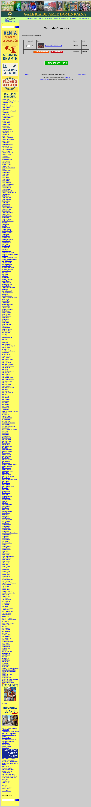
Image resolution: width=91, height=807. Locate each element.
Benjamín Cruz (6, 157)
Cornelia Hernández (7, 207)
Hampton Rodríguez (7, 309)
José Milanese (6, 367)
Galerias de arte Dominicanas (10, 668)
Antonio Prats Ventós (8, 139)
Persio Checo (5, 538)
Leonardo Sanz (6, 416)
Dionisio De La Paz (7, 231)
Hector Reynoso (6, 316)
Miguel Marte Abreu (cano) (9, 479)
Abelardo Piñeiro (6, 99)
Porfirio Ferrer (6, 548)
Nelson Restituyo (7, 499)
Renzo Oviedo (6, 581)
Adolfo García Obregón (8, 106)
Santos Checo (6, 603)
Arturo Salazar (6, 151)
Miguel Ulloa (5, 489)
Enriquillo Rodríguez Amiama (10, 254)
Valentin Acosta (6, 634)
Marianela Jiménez (7, 451)
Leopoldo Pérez (6, 419)
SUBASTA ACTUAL (32, 18)
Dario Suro (5, 222)
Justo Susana (5, 407)
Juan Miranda (5, 397)
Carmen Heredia (6, 187)
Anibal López (5, 136)
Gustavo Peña (6, 306)
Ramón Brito (5, 569)
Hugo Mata (5, 326)
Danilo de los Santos (7, 221)
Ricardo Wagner (6, 584)
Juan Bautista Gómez (8, 387)
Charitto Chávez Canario (9, 192)
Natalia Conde (6, 498)
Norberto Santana (7, 504)
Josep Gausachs (6, 356)
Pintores (4, 544)
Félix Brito (5, 272)
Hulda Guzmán (6, 327)
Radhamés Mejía (6, 549)
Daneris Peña (5, 217)
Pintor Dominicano (7, 543)
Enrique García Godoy (8, 252)
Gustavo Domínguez (7, 304)
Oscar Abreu (5, 514)
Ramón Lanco (6, 571)
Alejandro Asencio (7, 121)
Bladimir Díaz (5, 166)
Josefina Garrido (6, 386)
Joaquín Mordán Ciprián (8, 346)
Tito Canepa (5, 621)
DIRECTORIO (86, 18)
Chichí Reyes (5, 195)
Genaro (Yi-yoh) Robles (8, 287)
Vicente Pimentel (6, 638)
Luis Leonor (5, 427)
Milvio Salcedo (6, 491)
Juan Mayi (4, 394)
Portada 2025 (5, 782)
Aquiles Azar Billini (7, 144)
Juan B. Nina (5, 391)
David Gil (4, 226)
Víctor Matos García (7, 641)
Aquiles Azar (5, 142)
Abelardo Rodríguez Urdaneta (10, 101)
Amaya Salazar (6, 127)
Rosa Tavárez (5, 594)
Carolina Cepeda (6, 189)
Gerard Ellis (5, 294)
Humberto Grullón (7, 329)
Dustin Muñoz (6, 236)
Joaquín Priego (6, 347)
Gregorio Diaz (6, 301)
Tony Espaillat (6, 629)
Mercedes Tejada (6, 474)
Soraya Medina (6, 609)
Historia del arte (6, 677)
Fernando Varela (6, 271)
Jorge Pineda (5, 352)
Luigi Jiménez (6, 424)
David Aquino (5, 224)
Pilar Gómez (5, 541)
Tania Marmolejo (6, 614)
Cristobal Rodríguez (7, 212)
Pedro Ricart (5, 536)
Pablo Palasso (6, 518)
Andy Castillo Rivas (7, 131)
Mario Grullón (5, 458)
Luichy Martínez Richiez (8, 422)
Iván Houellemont (7, 337)
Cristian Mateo (6, 210)
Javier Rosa (5, 342)
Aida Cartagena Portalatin (9, 111)
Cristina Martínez (6, 209)
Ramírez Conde (6, 566)
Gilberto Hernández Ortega (9, 297)
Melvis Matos (5, 473)
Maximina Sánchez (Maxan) (9, 464)
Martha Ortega (6, 461)
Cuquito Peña (5, 214)
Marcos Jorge (5, 444)
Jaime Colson (5, 341)
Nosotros (49, 18)
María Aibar (5, 448)
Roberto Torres (6, 588)
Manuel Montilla (6, 439)
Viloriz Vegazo (6, 644)
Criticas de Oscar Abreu (8, 774)
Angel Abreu (5, 132)
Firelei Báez (5, 779)
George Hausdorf (7, 291)
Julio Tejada (5, 406)
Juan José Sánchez (7, 392)
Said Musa (5, 598)
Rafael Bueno (5, 554)
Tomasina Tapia (6, 624)
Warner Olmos (6, 653)
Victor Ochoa (5, 643)
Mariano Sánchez (7, 454)
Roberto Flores (6, 589)
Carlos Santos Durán (8, 184)
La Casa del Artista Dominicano (7, 675)
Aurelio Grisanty (6, 154)
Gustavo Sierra (6, 307)
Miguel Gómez (6, 478)
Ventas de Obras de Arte (8, 669)
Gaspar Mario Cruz (7, 284)
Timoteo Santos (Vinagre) (9, 619)
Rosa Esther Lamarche (8, 593)
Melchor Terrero (6, 469)
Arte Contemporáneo (8, 741)
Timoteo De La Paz (7, 618)
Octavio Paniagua (7, 511)
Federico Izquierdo (7, 264)
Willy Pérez (5, 656)
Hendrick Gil (5, 319)
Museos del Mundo (7, 680)
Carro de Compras (7, 787)
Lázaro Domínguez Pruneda (10, 411)
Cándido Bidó (5, 172)
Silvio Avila (5, 606)
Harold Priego (6, 311)
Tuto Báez (4, 633)
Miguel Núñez (5, 481)
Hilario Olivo (5, 322)
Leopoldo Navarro (7, 417)
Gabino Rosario (6, 282)
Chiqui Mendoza (6, 197)
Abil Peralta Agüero (7, 102)
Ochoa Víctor (5, 509)
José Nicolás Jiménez (8, 371)
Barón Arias (5, 156)
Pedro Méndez (6, 528)
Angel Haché (5, 134)
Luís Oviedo (5, 432)
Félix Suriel (5, 276)
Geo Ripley (5, 289)
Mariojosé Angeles (7, 459)
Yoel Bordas (5, 661)
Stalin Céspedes (6, 613)
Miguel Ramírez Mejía (8, 486)
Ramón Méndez (6, 573)
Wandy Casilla (6, 744)
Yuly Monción (5, 664)
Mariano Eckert (6, 453)
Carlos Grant (5, 177)
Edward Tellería (6, 241)
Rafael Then (5, 564)
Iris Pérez (4, 334)
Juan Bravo (5, 389)
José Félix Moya (6, 362)
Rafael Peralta (6, 563)
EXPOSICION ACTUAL (65, 18)
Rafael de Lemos (6, 558)
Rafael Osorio (5, 561)
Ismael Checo (5, 336)
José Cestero (5, 361)
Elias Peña (5, 244)
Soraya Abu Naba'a (7, 608)
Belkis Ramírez (6, 161)
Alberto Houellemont (7, 116)
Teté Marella (5, 616)
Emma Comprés (6, 251)
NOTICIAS (4, 703)
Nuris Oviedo (5, 508)
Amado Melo (5, 126)
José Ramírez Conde (7, 377)
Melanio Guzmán (6, 468)
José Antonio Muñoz (7, 359)
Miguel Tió (5, 488)
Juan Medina (5, 396)
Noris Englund (6, 506)
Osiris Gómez (5, 516)
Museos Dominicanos (8, 682)
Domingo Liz (5, 234)
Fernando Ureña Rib (7, 269)
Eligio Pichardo (6, 246)
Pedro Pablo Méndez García (10, 533)
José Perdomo (6, 374)
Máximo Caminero (7, 466)
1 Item (7, 20)
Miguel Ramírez (6, 484)
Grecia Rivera (5, 299)
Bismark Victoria (6, 164)
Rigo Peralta (5, 586)
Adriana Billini (6, 107)
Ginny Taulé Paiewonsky (9, 733)
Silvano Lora (5, 604)
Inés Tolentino (6, 332)
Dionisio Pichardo (7, 232)
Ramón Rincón (6, 576)
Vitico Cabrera (6, 648)
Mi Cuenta (4, 785)
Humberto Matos (6, 331)
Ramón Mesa (5, 748)
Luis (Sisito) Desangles (8, 426)
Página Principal (6, 791)
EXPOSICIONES (77, 18)
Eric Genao (5, 256)
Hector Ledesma (6, 312)
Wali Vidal (4, 649)
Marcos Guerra (6, 442)
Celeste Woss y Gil (7, 190)
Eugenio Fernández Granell (9, 257)
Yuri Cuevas (5, 666)
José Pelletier (5, 372)
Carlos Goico (5, 175)
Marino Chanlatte (6, 456)
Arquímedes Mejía (7, 149)
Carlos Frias (5, 174)
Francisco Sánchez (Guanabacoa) (7, 772)
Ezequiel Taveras (6, 262)
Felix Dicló (5, 274)
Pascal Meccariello (7, 519)
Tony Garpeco (6, 631)
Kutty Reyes (5, 409)
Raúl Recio (5, 578)
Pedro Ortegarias (6, 529)
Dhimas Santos (6, 227)
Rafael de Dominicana (8, 556)
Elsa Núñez (5, 249)
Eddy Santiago (6, 237)
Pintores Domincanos (8, 760)
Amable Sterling (6, 124)
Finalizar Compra (10, 21)
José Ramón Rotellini (8, 379)
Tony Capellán (6, 628)
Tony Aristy (5, 626)
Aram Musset (5, 146)
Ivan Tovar (5, 339)
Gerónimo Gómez (7, 296)
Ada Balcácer (5, 104)
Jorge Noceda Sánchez (8, 351)
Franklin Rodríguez (7, 279)
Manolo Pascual (6, 437)
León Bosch (5, 414)
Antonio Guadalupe (7, 137)
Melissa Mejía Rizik (7, 471)
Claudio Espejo (6, 204)
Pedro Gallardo (6, 526)
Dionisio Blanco (6, 229)
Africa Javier (5, 109)
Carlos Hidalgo (6, 180)
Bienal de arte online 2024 (9, 777)
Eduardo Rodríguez (7, 239)
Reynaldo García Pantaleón (9, 583)
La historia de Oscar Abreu (9, 776)
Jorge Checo (5, 349)
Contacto (55, 18)
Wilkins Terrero (6, 654)
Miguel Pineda (6, 483)
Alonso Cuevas (6, 122)
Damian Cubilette (7, 216)
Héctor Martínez (6, 314)
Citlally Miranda (6, 199)
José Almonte (5, 357)
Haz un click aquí (44, 79)
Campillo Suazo (6, 170)
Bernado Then (6, 162)
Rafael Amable (6, 553)
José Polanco (5, 376)
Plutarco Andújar (6, 546)
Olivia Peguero (6, 781)
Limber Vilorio (6, 421)
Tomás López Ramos (8, 623)
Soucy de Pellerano (7, 611)
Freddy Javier (5, 281)
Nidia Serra (5, 503)
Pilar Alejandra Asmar (8, 769)
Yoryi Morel (5, 663)
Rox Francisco (6, 596)
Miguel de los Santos (8, 476)
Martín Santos (6, 463)
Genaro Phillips (6, 286)
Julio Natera (5, 402)
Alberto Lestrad (6, 117)
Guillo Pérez (5, 302)
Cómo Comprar (42, 18)
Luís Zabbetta (5, 436)
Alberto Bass (5, 112)
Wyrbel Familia (6, 659)
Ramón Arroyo (6, 568)
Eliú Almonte (5, 247)
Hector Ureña (5, 317)
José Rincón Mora (7, 381)
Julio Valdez (5, 743)
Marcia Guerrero (6, 441)
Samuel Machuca (6, 601)
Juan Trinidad (5, 399)
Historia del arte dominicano (10, 679)
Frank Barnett (5, 277)
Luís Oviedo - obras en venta (10, 761)
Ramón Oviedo (6, 574)
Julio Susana (5, 404)
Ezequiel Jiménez (7, 261)
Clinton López (6, 205)
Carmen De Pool (6, 738)
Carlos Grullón (6, 179)
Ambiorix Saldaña (7, 129)
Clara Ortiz (5, 202)
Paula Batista (5, 523)
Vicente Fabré (5, 636)
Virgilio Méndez (6, 646)
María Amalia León (7, 449)
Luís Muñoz (5, 431)
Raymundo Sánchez (7, 579)
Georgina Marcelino (7, 292)
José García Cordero (7, 364)
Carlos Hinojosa (6, 182)
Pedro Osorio (5, 531)
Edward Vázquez (6, 242)
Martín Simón (5, 766)
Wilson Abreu (5, 658)
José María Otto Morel (8, 366)
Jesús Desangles (6, 344)
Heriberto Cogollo (7, 768)
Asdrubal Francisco (7, 152)
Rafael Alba (5, 551)
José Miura (5, 369)
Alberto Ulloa (5, 119)
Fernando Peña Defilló (8, 267)
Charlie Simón (6, 194)
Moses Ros (5, 494)
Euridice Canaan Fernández (9, 259)
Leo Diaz (4, 412)
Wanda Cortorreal (7, 651)
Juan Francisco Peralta (8, 758)
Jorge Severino (6, 354)
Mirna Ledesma (6, 493)
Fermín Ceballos (6, 266)
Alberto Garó (5, 114)
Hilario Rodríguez (7, 324)
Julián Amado (5, 401)
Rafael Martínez (6, 559)
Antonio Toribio (6, 141)
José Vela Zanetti (6, 384)
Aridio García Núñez (7, 147)
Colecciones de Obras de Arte (10, 731)
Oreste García (6, 513)
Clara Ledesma (6, 200)
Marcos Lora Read (7, 446)
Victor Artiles (5, 639)
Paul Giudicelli (6, 521)
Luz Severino (5, 434)
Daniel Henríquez (6, 219)
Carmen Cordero (6, 185)
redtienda (67, 77)
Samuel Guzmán (6, 599)
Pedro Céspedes (6, 524)
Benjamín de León (7, 159)
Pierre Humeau (6, 539)
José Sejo (4, 382)
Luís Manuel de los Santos (9, 429)
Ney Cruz (4, 501)
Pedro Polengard (6, 534)
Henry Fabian (5, 321)
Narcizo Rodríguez (7, 496)
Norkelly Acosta (6, 746)
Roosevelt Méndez (7, 591)
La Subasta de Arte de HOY (9, 739)
